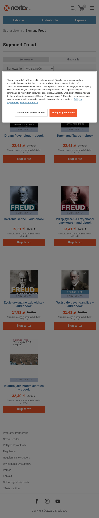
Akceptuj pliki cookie (63, 112)
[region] (49, 97)
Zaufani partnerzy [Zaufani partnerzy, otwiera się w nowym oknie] (29, 102)
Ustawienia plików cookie (31, 112)
